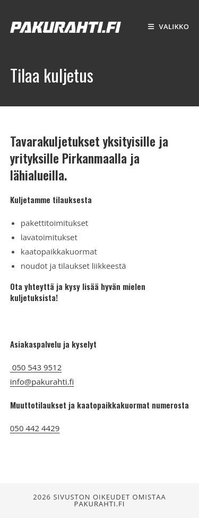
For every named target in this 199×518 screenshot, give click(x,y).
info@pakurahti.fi (42, 381)
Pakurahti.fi (99, 503)
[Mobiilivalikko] (168, 26)
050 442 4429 (35, 428)
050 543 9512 (36, 367)
